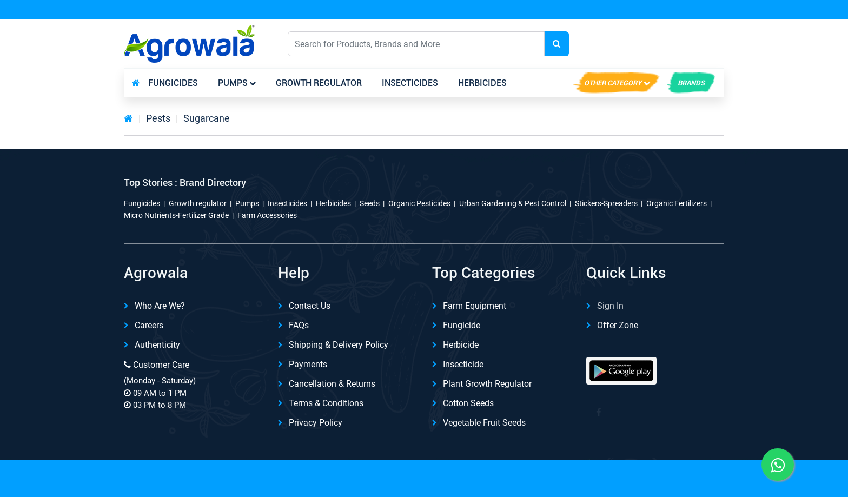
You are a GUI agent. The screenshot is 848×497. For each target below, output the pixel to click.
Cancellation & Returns (332, 384)
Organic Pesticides (419, 203)
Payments (308, 364)
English (624, 43)
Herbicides (482, 83)
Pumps (233, 83)
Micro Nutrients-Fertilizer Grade (176, 215)
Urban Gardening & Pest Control (512, 203)
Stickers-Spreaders (606, 203)
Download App (608, 10)
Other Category (612, 83)
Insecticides (410, 83)
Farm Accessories (267, 215)
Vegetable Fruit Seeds (484, 423)
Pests (158, 118)
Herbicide (461, 345)
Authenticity (157, 345)
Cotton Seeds (468, 403)
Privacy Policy (315, 423)
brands (691, 83)
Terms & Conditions (326, 403)
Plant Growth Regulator (487, 384)
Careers (149, 325)
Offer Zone (617, 325)
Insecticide (463, 364)
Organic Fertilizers (676, 203)
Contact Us (309, 306)
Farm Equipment (474, 306)
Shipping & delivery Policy (338, 345)
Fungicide (461, 325)
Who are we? (160, 306)
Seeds (370, 203)
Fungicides (173, 83)
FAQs (299, 325)
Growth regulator (319, 83)
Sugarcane (206, 118)
